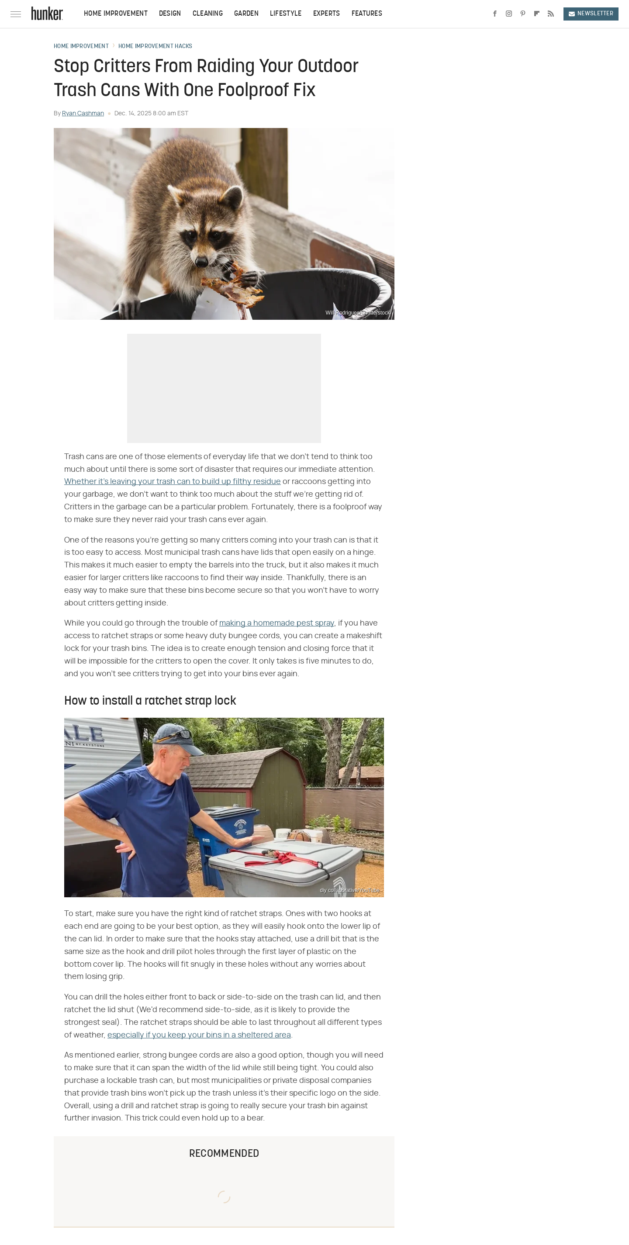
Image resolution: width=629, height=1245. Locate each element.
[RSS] (550, 14)
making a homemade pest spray (276, 623)
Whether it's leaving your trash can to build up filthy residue (172, 482)
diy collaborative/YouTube (350, 890)
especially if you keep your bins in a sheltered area (199, 1035)
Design (170, 13)
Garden (246, 13)
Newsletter (591, 13)
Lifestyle (286, 13)
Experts (326, 13)
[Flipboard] (537, 14)
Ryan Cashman (83, 114)
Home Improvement (116, 13)
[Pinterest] (523, 14)
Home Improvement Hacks (155, 47)
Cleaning (208, 13)
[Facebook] (495, 14)
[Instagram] (509, 14)
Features (367, 13)
